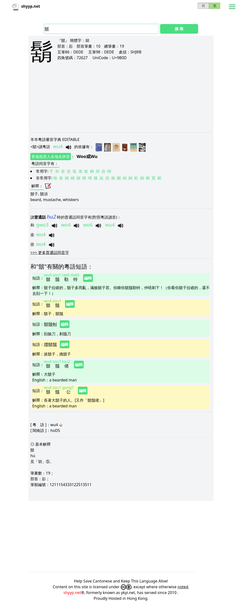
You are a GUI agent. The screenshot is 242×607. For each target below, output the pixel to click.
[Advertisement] (121, 101)
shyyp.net (72, 592)
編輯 (88, 278)
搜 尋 (179, 29)
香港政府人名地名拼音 (50, 156)
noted (183, 586)
